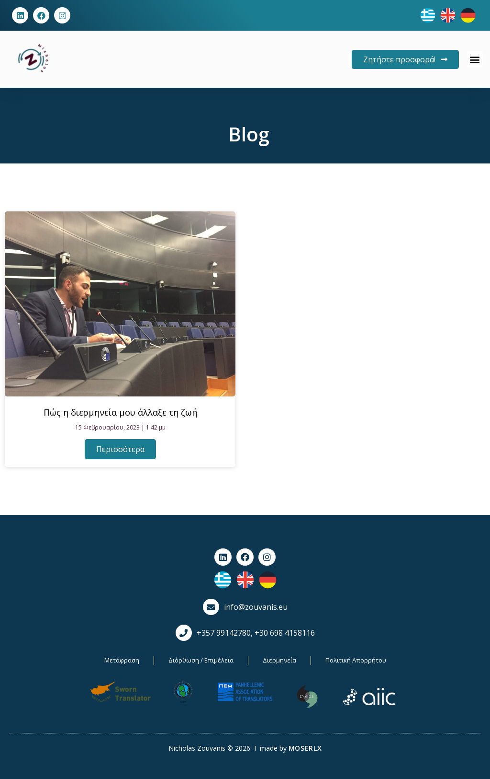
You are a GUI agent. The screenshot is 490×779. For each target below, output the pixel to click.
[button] (475, 59)
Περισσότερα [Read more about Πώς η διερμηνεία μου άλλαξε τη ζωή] (120, 449)
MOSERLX (305, 748)
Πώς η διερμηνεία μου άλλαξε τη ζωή (120, 412)
